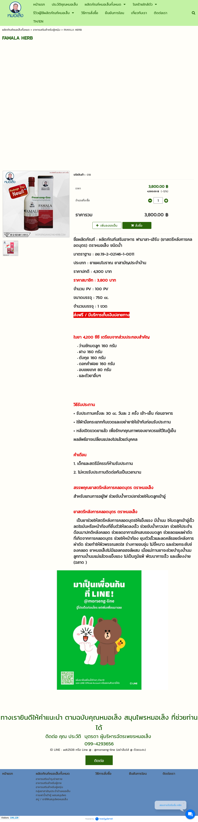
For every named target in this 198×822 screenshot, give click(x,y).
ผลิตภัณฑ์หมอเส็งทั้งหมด (16, 30)
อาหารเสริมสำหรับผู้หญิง (46, 30)
